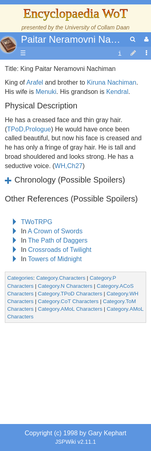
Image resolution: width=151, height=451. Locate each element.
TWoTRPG (36, 221)
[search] (133, 39)
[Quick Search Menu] (133, 39)
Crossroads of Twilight (59, 249)
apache (8, 45)
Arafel (34, 82)
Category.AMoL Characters (70, 309)
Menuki (45, 91)
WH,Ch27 (69, 165)
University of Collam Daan (97, 27)
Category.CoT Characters (68, 301)
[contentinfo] (120, 53)
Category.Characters (60, 278)
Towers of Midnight (55, 259)
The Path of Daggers (58, 240)
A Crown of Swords (55, 231)
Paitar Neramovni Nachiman (81, 39)
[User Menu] (145, 39)
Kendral (117, 91)
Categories (20, 278)
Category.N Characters (65, 286)
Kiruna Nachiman (112, 82)
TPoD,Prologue (29, 129)
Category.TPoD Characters (70, 294)
